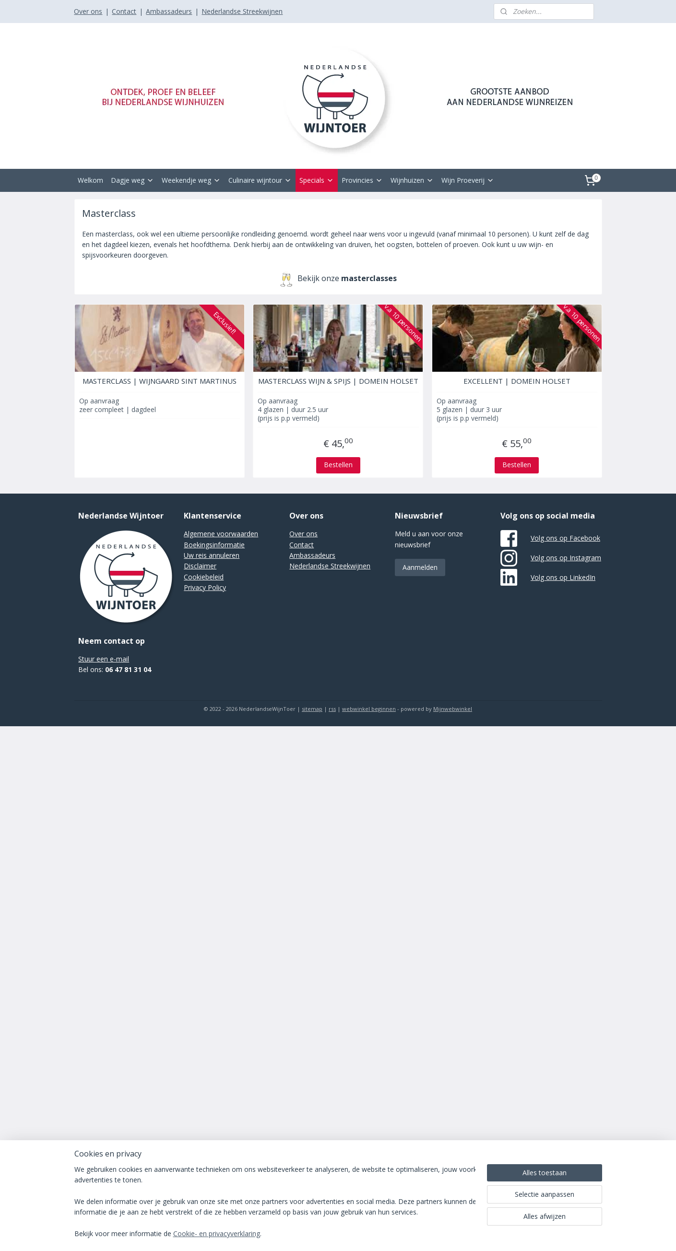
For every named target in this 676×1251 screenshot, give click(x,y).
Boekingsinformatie (214, 544)
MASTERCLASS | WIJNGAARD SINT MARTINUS (159, 381)
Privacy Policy (205, 587)
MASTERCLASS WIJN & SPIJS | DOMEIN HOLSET (338, 381)
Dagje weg (132, 180)
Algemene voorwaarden (221, 533)
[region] (274, 1202)
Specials (316, 180)
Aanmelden (420, 567)
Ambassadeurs (169, 11)
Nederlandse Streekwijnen (242, 11)
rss (332, 708)
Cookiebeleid (204, 576)
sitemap (312, 708)
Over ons (88, 11)
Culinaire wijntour (260, 180)
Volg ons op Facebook (565, 538)
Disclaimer (200, 565)
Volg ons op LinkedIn (563, 577)
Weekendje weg (191, 180)
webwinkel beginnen (369, 708)
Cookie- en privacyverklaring (216, 1234)
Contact (124, 11)
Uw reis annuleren (211, 555)
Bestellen (337, 464)
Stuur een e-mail (103, 658)
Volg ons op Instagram (566, 557)
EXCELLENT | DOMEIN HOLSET (516, 381)
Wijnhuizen (412, 180)
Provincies (362, 180)
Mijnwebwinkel (452, 708)
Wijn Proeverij (467, 180)
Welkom (90, 180)
